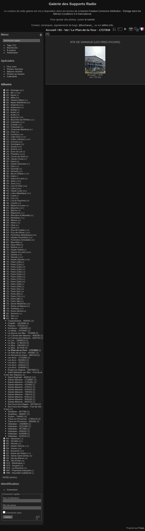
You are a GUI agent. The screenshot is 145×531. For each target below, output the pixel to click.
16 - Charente (13, 127)
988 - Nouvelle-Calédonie (18, 473)
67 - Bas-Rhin (13, 242)
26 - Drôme (11, 149)
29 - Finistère (12, 154)
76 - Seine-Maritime (16, 303)
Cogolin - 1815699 (17, 323)
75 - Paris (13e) (14, 269)
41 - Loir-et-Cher (14, 186)
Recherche (12, 47)
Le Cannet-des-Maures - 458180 (24, 335)
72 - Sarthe (11, 254)
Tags (9, 45)
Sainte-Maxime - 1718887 (20, 379)
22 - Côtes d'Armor (15, 139)
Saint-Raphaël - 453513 (19, 377)
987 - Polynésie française (18, 470)
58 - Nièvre (11, 220)
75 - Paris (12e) (14, 267)
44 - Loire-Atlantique (16, 193)
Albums (6, 84)
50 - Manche (12, 208)
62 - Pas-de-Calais (15, 230)
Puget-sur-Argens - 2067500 (22, 370)
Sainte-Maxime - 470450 (20, 384)
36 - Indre (11, 176)
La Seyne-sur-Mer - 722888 (21, 333)
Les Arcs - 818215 (17, 365)
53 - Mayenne (13, 213)
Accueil (51, 30)
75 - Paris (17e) (14, 279)
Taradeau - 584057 (17, 414)
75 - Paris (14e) (14, 271)
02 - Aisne (11, 95)
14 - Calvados (13, 122)
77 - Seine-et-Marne (16, 306)
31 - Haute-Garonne (16, 163)
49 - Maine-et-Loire (15, 205)
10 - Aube (11, 112)
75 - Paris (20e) (14, 286)
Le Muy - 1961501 (17, 345)
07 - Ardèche (12, 105)
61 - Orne (11, 227)
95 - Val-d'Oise (13, 460)
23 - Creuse (12, 141)
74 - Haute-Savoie (15, 259)
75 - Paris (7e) (13, 296)
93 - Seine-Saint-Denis (17, 455)
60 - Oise (10, 225)
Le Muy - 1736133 (17, 343)
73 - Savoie (12, 257)
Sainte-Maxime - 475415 (20, 389)
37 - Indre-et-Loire (15, 178)
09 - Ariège (11, 110)
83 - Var (10, 318)
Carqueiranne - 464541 (19, 320)
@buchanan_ (86, 25)
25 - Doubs (11, 146)
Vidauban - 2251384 (18, 426)
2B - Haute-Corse (15, 159)
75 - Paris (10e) (14, 262)
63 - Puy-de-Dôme (15, 232)
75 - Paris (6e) (13, 293)
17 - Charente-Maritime (17, 129)
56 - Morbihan (13, 217)
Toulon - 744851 (16, 416)
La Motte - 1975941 (17, 330)
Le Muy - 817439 (16, 347)
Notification (12, 52)
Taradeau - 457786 (17, 411)
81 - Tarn (10, 316)
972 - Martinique (14, 463)
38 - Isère (11, 181)
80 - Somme (12, 313)
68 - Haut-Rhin (13, 244)
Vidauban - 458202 (17, 431)
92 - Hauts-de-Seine (16, 453)
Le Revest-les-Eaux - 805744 (22, 355)
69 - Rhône (11, 247)
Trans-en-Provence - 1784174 (22, 419)
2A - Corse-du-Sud (15, 156)
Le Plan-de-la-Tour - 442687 (21, 352)
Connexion (12, 489)
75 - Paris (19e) (14, 284)
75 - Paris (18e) (14, 281)
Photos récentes (15, 69)
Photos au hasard (15, 74)
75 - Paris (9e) (13, 301)
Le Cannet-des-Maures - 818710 (24, 338)
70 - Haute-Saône (15, 249)
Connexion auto (12, 512)
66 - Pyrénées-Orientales (18, 240)
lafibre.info (107, 25)
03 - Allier (10, 97)
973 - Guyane (13, 465)
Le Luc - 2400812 (16, 340)
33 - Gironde (12, 168)
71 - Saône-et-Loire (15, 252)
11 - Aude (11, 114)
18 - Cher (10, 132)
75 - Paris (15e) (14, 274)
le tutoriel (90, 19)
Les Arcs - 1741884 (17, 357)
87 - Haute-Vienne (15, 446)
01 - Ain (10, 92)
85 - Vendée (12, 441)
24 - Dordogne (13, 144)
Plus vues (12, 66)
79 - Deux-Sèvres (15, 311)
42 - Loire (11, 188)
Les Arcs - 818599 (17, 367)
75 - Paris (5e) (13, 291)
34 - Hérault (12, 171)
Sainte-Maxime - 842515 (20, 401)
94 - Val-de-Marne (15, 458)
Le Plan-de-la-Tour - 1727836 (23, 350)
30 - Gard (11, 161)
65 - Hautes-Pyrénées (17, 237)
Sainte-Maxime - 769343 (20, 392)
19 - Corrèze (12, 134)
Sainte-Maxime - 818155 (20, 399)
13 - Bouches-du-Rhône (18, 119)
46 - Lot (10, 198)
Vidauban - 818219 (17, 436)
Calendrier (12, 76)
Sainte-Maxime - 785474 (20, 394)
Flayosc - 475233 (16, 325)
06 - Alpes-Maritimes (16, 102)
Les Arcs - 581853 (17, 360)
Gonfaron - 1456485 (18, 328)
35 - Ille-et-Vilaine (14, 173)
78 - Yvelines (12, 308)
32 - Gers (10, 166)
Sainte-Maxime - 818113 (20, 397)
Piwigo (141, 528)
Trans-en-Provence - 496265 (22, 421)
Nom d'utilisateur (11, 498)
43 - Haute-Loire (14, 190)
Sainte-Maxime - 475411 (20, 387)
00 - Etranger (12, 90)
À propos (11, 50)
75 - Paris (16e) (14, 276)
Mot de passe (9, 505)
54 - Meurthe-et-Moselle (18, 215)
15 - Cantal (11, 124)
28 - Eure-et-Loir (14, 151)
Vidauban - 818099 (17, 433)
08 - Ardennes (13, 107)
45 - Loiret (11, 195)
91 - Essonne (12, 450)
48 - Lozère (12, 203)
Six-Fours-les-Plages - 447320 (23, 404)
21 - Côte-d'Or (13, 136)
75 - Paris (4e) (13, 289)
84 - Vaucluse (13, 438)
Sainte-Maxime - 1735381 (20, 382)
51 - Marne (11, 210)
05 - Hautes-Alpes (15, 100)
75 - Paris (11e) (14, 264)
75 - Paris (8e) (13, 298)
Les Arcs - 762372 (17, 362)
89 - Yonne (11, 448)
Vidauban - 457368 (17, 428)
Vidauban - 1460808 (18, 423)
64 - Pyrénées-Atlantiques (19, 235)
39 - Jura (10, 183)
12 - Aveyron (12, 117)
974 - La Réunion (14, 468)
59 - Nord (10, 222)
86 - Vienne (12, 443)
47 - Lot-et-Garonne (16, 200)
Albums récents (14, 71)
